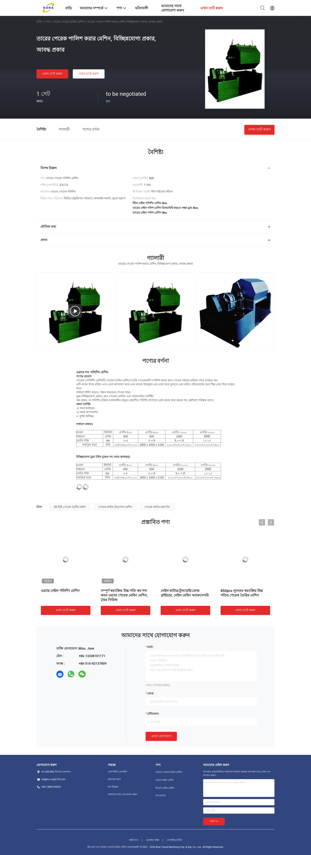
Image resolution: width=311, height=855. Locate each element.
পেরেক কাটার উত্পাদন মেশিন (115, 506)
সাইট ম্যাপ (133, 840)
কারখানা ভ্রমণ (114, 779)
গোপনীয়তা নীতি (174, 840)
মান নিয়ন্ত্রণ (113, 786)
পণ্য (47, 21)
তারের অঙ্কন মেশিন (165, 780)
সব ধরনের (161, 795)
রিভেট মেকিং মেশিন (165, 788)
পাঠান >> (214, 821)
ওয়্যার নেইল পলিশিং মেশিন (60, 591)
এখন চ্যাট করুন (52, 74)
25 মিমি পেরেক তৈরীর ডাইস (70, 506)
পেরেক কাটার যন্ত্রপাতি (157, 506)
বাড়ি (39, 21)
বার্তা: (150, 647)
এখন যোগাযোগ (161, 736)
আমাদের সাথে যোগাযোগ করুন (122, 794)
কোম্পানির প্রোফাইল (117, 771)
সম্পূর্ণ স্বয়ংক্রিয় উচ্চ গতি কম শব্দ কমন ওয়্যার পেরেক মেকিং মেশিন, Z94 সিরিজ (124, 595)
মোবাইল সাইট (152, 840)
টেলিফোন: (153, 713)
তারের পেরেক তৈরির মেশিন (68, 21)
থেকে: (150, 693)
